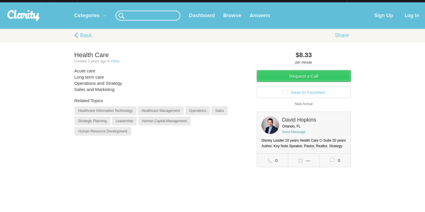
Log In (412, 20)
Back (86, 40)
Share (342, 40)
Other (115, 66)
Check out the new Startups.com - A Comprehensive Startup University (283, 4)
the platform (65, 3)
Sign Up (383, 20)
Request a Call (303, 80)
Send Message (294, 137)
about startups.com (368, 4)
